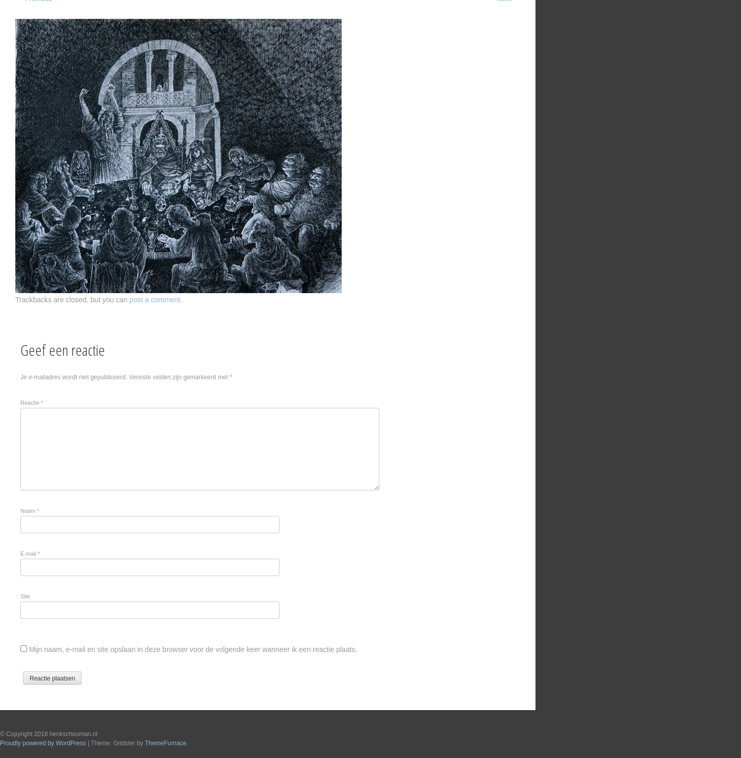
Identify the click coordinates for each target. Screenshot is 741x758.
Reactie (31, 403)
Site (25, 596)
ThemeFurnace (165, 743)
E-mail (30, 554)
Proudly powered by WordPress (43, 743)
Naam (29, 511)
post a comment (155, 300)
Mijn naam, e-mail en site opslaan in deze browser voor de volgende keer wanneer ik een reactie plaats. (193, 649)
